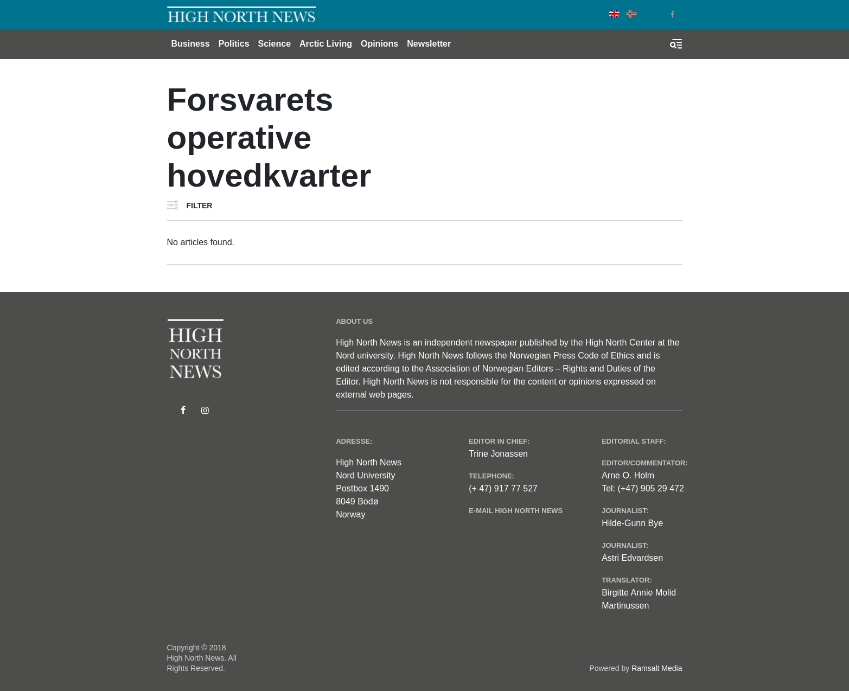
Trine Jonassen (498, 453)
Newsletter (429, 43)
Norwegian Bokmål (631, 14)
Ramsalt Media (656, 668)
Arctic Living (325, 43)
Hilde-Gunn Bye (632, 523)
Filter (200, 205)
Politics (234, 43)
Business (190, 43)
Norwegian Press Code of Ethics (571, 355)
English (614, 14)
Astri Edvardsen (632, 557)
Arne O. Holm (628, 475)
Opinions (379, 43)
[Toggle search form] (676, 44)
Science (274, 43)
